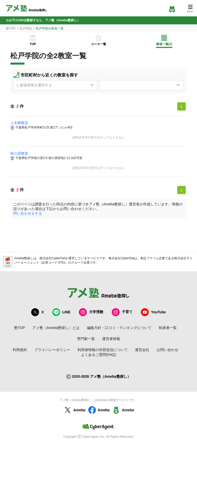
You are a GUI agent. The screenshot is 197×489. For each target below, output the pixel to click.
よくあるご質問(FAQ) (98, 355)
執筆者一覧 (168, 328)
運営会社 (142, 350)
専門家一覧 (86, 339)
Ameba (74, 410)
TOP (33, 44)
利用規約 (20, 350)
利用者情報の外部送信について (102, 350)
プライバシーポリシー (52, 350)
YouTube (153, 312)
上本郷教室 (19, 123)
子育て (122, 312)
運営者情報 (111, 339)
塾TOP (10, 28)
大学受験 (91, 312)
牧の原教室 (19, 153)
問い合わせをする (27, 213)
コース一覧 (98, 44)
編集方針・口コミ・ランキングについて (119, 328)
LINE (61, 312)
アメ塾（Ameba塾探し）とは (56, 328)
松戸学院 (25, 28)
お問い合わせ (167, 350)
